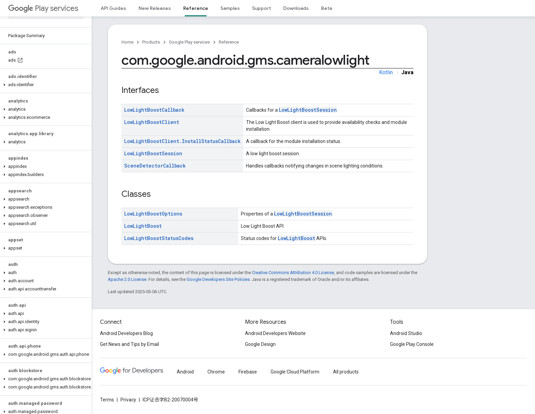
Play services (43, 8)
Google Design (260, 344)
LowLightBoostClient (151, 122)
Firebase (247, 372)
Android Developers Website (275, 333)
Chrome (216, 372)
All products (346, 372)
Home (127, 42)
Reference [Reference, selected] (195, 8)
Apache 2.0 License (127, 279)
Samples (230, 8)
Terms (107, 399)
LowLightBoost (143, 226)
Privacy (128, 399)
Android (185, 372)
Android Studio (406, 333)
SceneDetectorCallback (155, 165)
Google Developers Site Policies (218, 279)
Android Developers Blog (126, 333)
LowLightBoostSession (308, 110)
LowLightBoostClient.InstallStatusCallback (182, 141)
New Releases (155, 8)
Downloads (296, 8)
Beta (326, 8)
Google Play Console (412, 344)
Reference (229, 42)
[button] (44, 85)
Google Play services (189, 42)
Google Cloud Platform (295, 372)
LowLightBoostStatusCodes (158, 238)
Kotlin (386, 72)
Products (151, 42)
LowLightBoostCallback (154, 110)
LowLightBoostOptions (153, 213)
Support (261, 8)
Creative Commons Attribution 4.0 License (293, 272)
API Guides (113, 8)
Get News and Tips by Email (129, 344)
